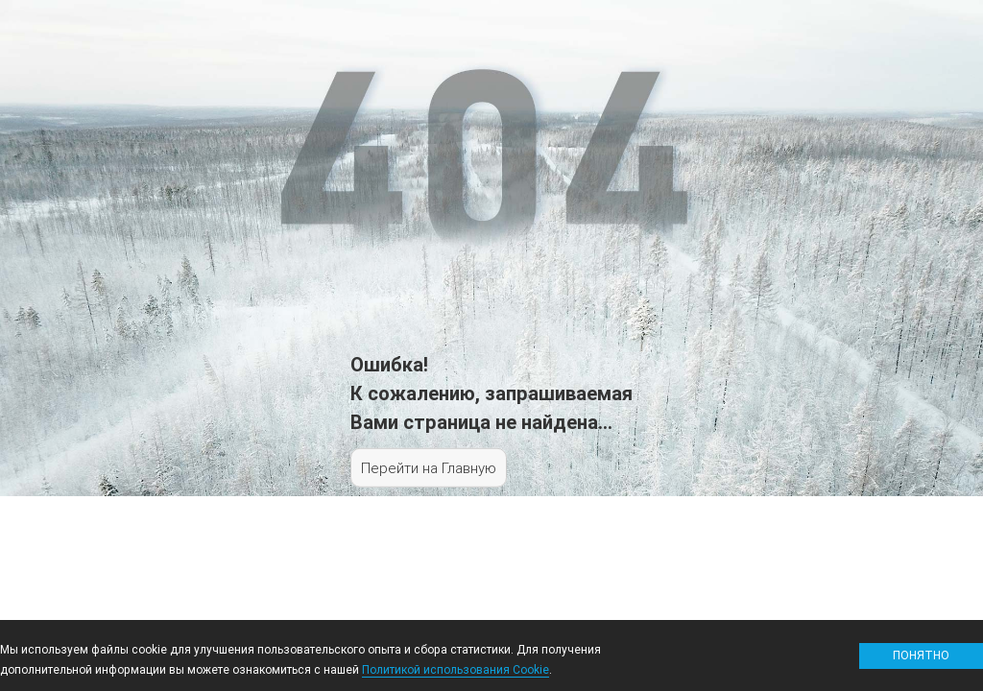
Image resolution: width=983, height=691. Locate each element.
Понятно (921, 655)
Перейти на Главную (428, 468)
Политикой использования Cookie (455, 669)
